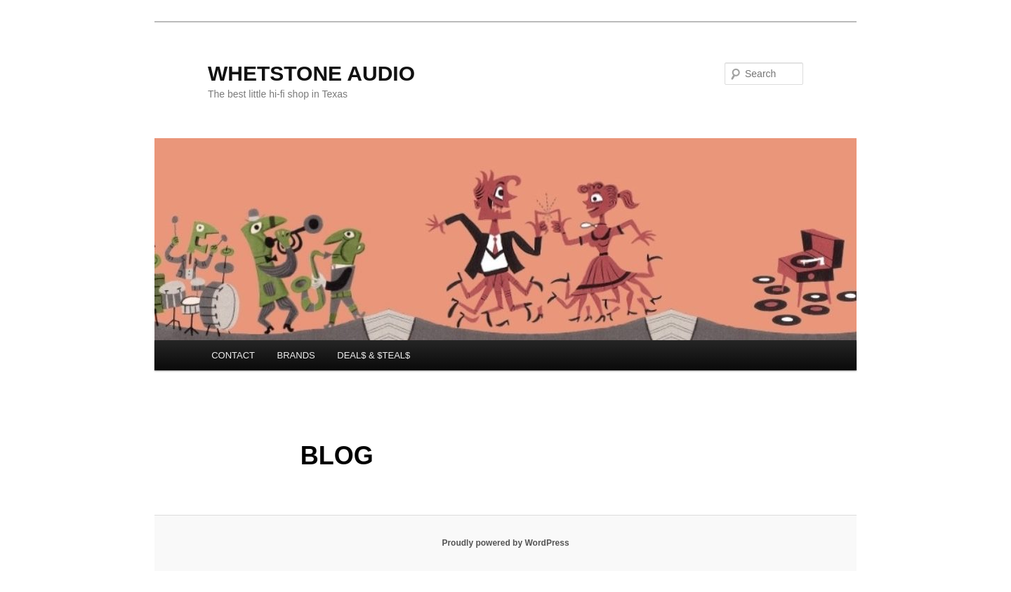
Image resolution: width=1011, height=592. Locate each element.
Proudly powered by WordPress (505, 543)
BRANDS (296, 355)
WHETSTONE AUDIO (311, 73)
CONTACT (233, 355)
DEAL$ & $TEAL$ (373, 355)
